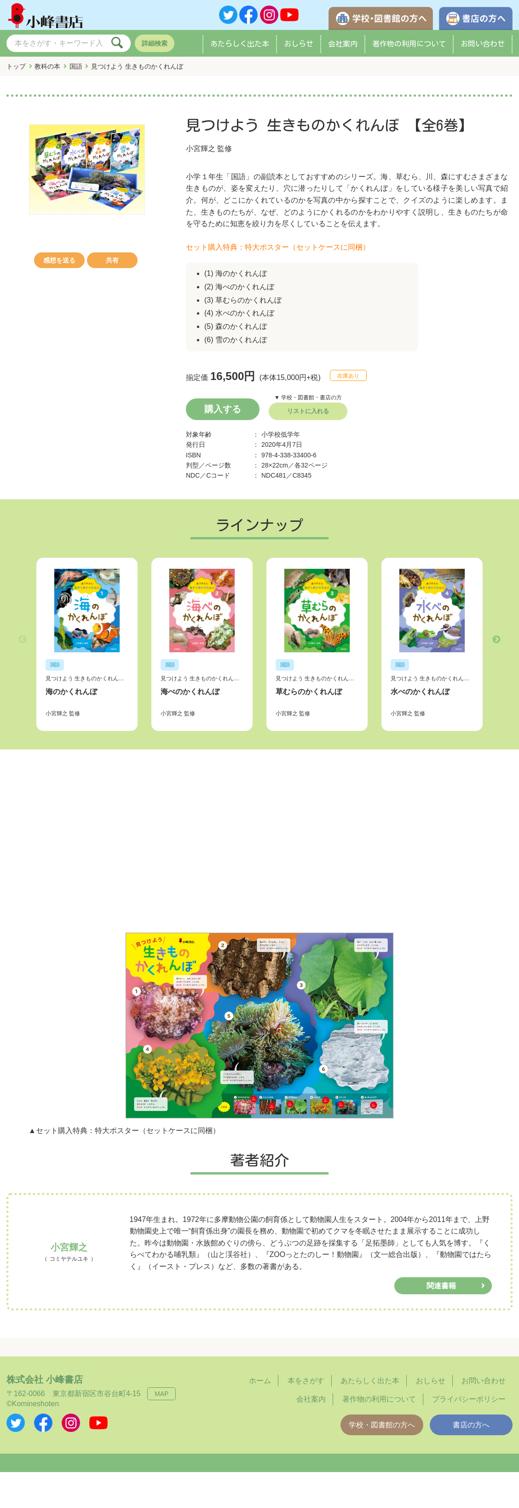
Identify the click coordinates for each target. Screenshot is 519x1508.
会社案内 (343, 48)
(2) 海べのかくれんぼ (239, 291)
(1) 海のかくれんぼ (235, 277)
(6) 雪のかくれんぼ (235, 344)
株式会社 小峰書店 (44, 1379)
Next (496, 641)
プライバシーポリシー (469, 1399)
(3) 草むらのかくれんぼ (243, 304)
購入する (222, 413)
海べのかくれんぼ (190, 691)
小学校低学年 (280, 438)
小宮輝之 (200, 153)
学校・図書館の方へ (382, 1424)
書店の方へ (471, 1424)
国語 (75, 70)
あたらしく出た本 (239, 48)
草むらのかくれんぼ (309, 691)
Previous (22, 641)
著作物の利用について (409, 48)
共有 (112, 264)
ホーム (260, 1380)
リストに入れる (308, 415)
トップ (16, 70)
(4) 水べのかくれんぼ (239, 317)
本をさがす (306, 1380)
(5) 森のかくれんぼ (235, 330)
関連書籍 (441, 1285)
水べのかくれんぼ (420, 691)
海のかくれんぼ (71, 691)
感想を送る (59, 264)
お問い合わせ (483, 48)
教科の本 (47, 70)
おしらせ (298, 48)
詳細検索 (154, 47)
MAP (161, 1393)
